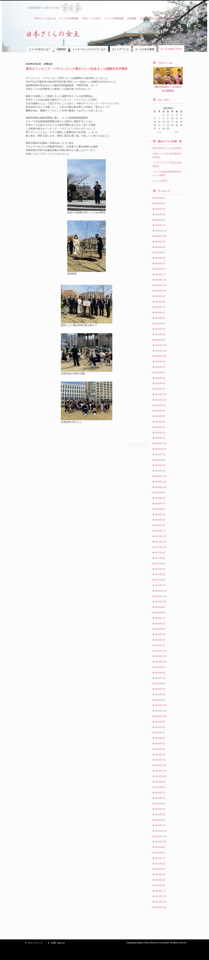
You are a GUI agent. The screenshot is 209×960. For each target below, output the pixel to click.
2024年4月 (160, 258)
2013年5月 (160, 803)
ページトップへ (139, 445)
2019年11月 (161, 443)
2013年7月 (160, 792)
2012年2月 (160, 885)
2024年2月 (160, 269)
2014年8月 (160, 727)
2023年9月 (160, 296)
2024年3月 (160, 263)
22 (163, 125)
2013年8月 (160, 787)
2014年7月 (160, 732)
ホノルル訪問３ (160, 180)
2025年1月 (160, 225)
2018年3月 (160, 520)
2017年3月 (160, 574)
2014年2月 (160, 760)
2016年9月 (160, 607)
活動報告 (61, 49)
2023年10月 (161, 290)
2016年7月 (160, 618)
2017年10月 (161, 547)
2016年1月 (160, 645)
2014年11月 (161, 710)
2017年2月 (160, 580)
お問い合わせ (55, 942)
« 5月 (159, 132)
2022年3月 (160, 389)
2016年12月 (161, 591)
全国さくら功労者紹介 (152, 18)
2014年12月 (161, 705)
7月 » (176, 132)
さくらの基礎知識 (114, 18)
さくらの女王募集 (144, 49)
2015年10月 (161, 661)
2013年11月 (161, 771)
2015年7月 (160, 678)
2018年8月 (160, 498)
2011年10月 (161, 907)
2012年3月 (160, 880)
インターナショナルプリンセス (89, 49)
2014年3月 (160, 754)
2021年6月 (160, 410)
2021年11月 (161, 400)
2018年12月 (161, 476)
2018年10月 (161, 487)
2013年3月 (160, 814)
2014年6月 (160, 738)
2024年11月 (161, 230)
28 (159, 128)
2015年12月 (161, 651)
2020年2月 (160, 432)
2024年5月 (160, 252)
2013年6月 (160, 798)
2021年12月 (161, 394)
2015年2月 (160, 694)
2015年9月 (160, 667)
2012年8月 (160, 852)
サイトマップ (33, 942)
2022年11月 (161, 351)
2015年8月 (160, 672)
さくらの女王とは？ (39, 49)
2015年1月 (160, 700)
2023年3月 (160, 329)
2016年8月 (160, 612)
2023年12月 (161, 279)
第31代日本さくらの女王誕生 (167, 148)
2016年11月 (161, 596)
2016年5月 (160, 629)
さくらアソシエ (120, 49)
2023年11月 (161, 285)
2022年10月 (161, 356)
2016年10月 (161, 601)
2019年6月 (160, 460)
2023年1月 (160, 340)
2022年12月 (161, 345)
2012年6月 (160, 863)
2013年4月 (160, 809)
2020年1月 (160, 438)
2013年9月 (160, 782)
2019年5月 (160, 465)
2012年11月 (161, 836)
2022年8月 (160, 361)
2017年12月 (161, 536)
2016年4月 (160, 634)
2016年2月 (160, 640)
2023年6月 (160, 312)
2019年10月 (161, 449)
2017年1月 (160, 585)
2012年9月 (160, 847)
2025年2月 (160, 220)
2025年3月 (160, 214)
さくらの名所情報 (68, 18)
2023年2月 (160, 334)
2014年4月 (160, 749)
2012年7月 (160, 858)
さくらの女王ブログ (171, 49)
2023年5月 (160, 318)
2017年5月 (160, 563)
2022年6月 (160, 372)
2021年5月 (160, 416)
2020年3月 (160, 427)
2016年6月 (160, 623)
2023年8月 (160, 301)
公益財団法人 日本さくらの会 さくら (54, 8)
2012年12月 (161, 831)
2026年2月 (160, 198)
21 (159, 125)
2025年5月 (160, 209)
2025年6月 (160, 203)
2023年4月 (160, 323)
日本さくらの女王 (91, 18)
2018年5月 (160, 514)
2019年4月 (160, 470)
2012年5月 (160, 869)
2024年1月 (160, 274)
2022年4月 (160, 383)
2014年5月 (160, 743)
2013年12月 (161, 765)
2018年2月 (160, 525)
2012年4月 (160, 874)
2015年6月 (160, 683)
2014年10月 (161, 716)
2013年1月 (160, 825)
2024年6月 (160, 247)
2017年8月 (160, 552)
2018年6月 (160, 509)
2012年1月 (160, 891)
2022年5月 (160, 378)
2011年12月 (161, 896)
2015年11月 (161, 656)
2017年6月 (160, 558)
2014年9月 (160, 721)
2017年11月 (161, 541)
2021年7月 (160, 405)
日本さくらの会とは (45, 18)
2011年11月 (161, 901)
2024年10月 (161, 236)
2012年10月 (161, 841)
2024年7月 (160, 241)
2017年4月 (160, 569)
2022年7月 (160, 367)
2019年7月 (160, 454)
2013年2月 (160, 820)
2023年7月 (160, 307)
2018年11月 (161, 481)
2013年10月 (161, 776)
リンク (171, 18)
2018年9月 (160, 492)
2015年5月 (160, 689)
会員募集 (132, 18)
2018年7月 (160, 503)
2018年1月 (160, 531)
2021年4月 (160, 421)
